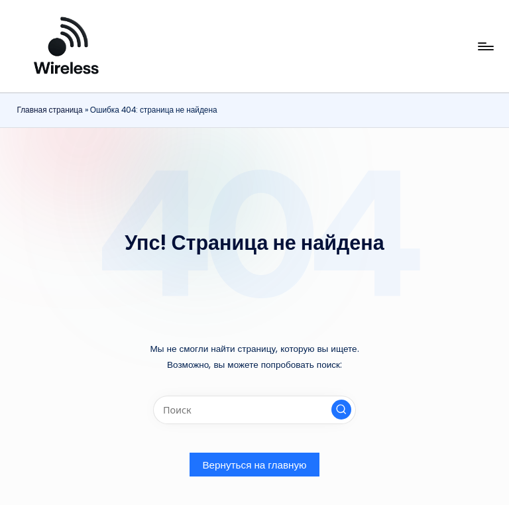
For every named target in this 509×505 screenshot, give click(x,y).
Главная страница (49, 110)
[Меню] (485, 46)
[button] (341, 410)
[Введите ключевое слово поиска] (254, 410)
